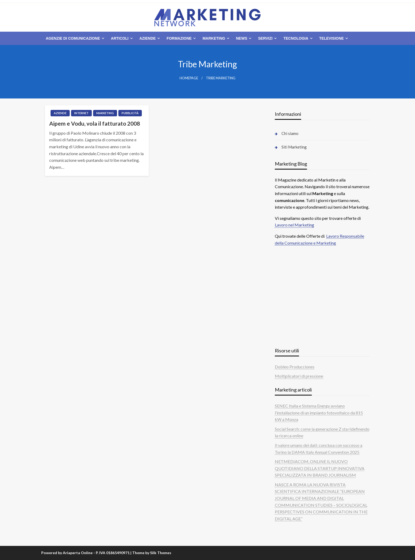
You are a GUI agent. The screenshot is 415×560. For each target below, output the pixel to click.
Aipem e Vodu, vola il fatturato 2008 (94, 123)
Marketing (213, 38)
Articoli (119, 38)
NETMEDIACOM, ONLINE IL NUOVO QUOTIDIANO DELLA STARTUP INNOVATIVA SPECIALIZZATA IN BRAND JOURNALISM (319, 468)
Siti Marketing (294, 147)
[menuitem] (73, 38)
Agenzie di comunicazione (73, 38)
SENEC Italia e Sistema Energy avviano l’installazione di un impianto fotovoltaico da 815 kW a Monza (319, 412)
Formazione (179, 38)
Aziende (147, 38)
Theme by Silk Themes (151, 552)
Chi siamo (289, 133)
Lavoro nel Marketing (294, 224)
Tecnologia (295, 38)
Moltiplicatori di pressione (299, 375)
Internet (81, 113)
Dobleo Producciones (294, 366)
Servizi (265, 38)
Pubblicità (130, 113)
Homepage (189, 78)
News (241, 38)
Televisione (331, 38)
